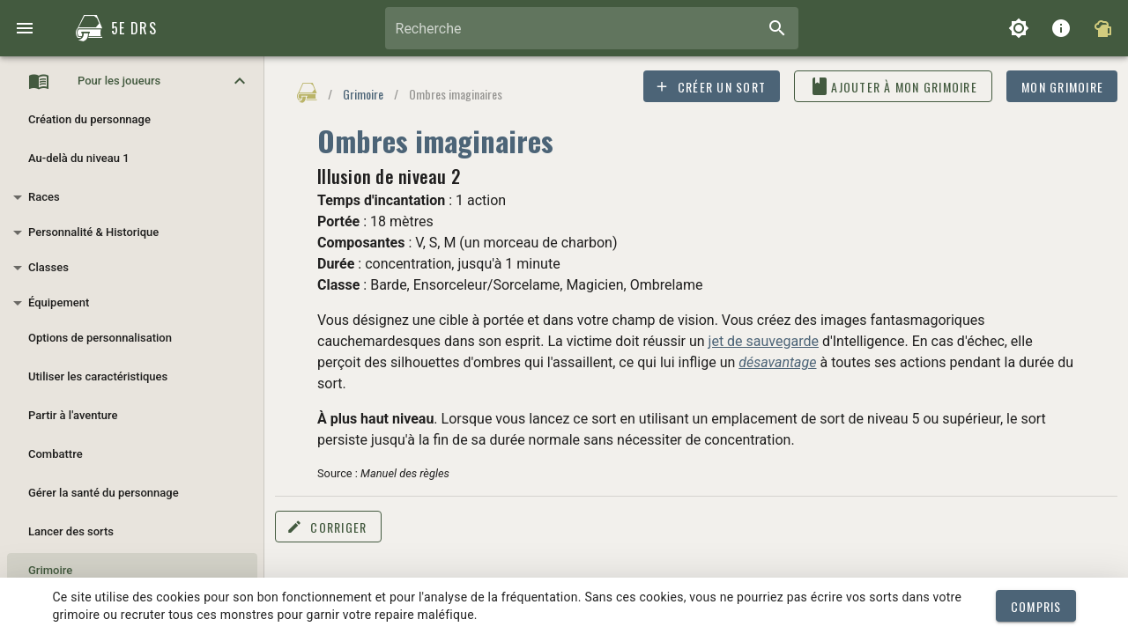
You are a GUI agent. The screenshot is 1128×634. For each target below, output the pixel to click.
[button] (132, 81)
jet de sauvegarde (764, 341)
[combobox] (591, 28)
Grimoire (363, 94)
